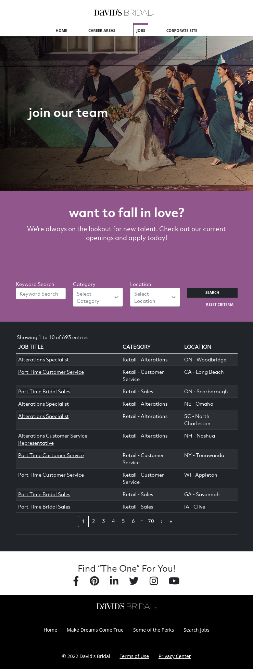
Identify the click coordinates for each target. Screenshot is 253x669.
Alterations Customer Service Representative (52, 439)
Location (140, 283)
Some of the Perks (153, 629)
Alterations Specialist (43, 359)
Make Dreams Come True (95, 629)
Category (84, 283)
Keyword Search (35, 283)
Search (212, 292)
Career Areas (101, 30)
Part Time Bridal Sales (44, 391)
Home (61, 30)
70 (151, 520)
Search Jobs (197, 629)
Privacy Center (175, 656)
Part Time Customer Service (51, 371)
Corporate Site (182, 30)
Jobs (140, 30)
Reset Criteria (219, 304)
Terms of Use (134, 656)
